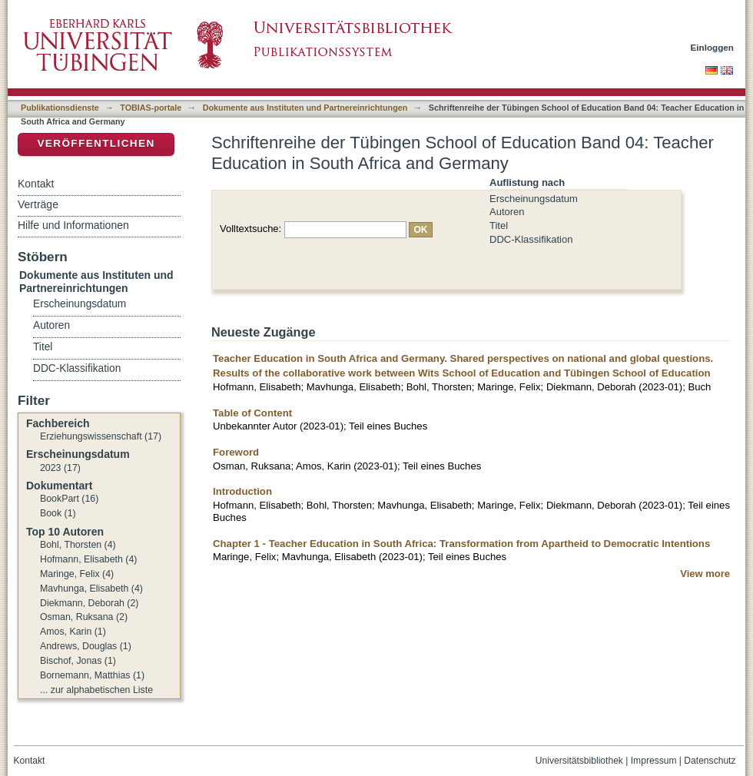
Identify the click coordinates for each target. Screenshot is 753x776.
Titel (498, 225)
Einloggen (713, 47)
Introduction (242, 491)
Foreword (236, 452)
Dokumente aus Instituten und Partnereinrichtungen (305, 107)
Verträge (38, 204)
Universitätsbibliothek (579, 760)
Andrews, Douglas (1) (85, 646)
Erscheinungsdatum (533, 198)
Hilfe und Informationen (73, 225)
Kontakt (36, 183)
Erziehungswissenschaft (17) (100, 436)
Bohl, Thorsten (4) (78, 544)
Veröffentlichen (95, 143)
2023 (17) (60, 468)
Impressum (654, 760)
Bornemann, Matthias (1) (92, 675)
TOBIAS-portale (150, 107)
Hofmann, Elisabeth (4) (88, 559)
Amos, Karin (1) (73, 631)
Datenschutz (709, 760)
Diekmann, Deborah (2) (89, 603)
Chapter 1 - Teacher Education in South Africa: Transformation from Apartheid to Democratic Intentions (461, 543)
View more (705, 573)
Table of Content (252, 413)
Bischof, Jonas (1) (78, 660)
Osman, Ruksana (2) (84, 617)
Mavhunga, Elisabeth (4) (91, 588)
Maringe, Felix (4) (77, 574)
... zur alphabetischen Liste (96, 690)
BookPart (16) (69, 498)
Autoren (507, 211)
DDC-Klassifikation (530, 239)
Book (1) (58, 513)
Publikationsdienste (60, 107)
